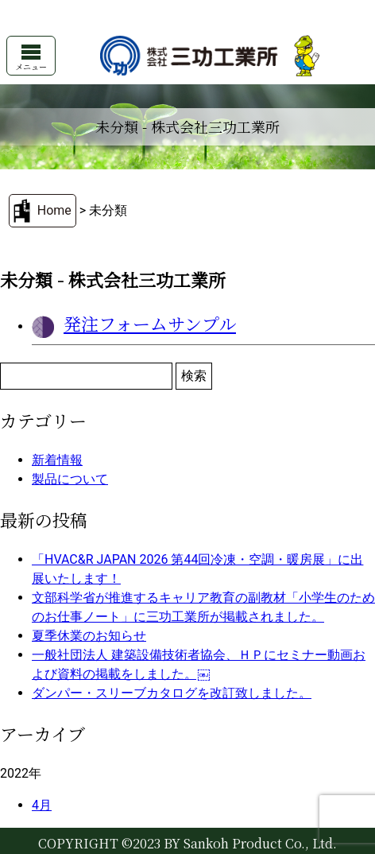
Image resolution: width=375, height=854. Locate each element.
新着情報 (57, 460)
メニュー (31, 58)
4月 (42, 805)
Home (54, 210)
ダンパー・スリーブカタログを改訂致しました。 (171, 693)
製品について (70, 479)
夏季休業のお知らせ (89, 635)
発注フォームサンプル (150, 323)
